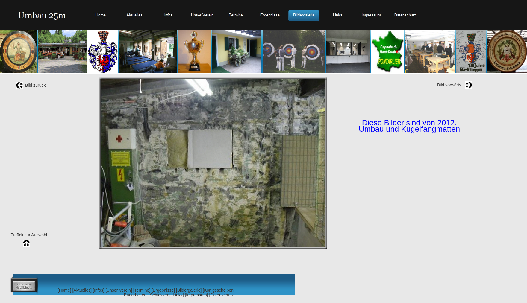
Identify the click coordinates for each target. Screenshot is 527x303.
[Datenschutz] (222, 295)
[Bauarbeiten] (135, 295)
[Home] (64, 290)
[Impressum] (196, 295)
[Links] (178, 295)
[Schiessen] (159, 295)
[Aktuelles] (82, 290)
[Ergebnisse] (163, 290)
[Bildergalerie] (189, 290)
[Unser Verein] (118, 290)
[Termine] (142, 290)
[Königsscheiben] (219, 290)
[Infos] (98, 290)
